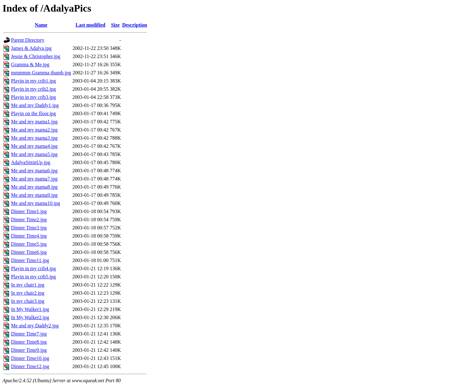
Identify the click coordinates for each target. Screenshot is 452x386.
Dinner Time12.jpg (30, 366)
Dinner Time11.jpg (30, 260)
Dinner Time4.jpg (29, 236)
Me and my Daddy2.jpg (35, 325)
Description (134, 25)
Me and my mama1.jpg (34, 121)
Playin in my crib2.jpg (33, 89)
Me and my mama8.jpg (34, 187)
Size (115, 25)
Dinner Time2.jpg (29, 219)
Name (41, 25)
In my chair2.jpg (27, 293)
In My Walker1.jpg (30, 309)
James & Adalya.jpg (31, 48)
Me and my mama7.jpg (34, 178)
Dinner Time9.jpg (29, 350)
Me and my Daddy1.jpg (35, 105)
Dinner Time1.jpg (29, 211)
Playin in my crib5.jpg (33, 276)
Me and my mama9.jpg (34, 195)
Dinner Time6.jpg (29, 252)
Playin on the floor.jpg (33, 113)
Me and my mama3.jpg (34, 138)
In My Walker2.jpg (30, 317)
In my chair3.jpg (27, 301)
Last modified (90, 25)
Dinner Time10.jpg (30, 358)
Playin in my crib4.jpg (33, 268)
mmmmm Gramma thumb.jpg (41, 72)
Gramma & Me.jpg (30, 64)
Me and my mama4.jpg (34, 146)
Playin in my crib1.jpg (33, 80)
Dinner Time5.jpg (29, 244)
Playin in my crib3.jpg (33, 97)
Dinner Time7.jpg (29, 333)
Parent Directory (27, 40)
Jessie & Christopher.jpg (35, 56)
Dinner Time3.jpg (29, 227)
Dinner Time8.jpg (29, 342)
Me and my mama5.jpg (34, 154)
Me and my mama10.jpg (35, 203)
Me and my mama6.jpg (34, 170)
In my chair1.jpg (27, 284)
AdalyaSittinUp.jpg (30, 162)
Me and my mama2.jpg (34, 129)
